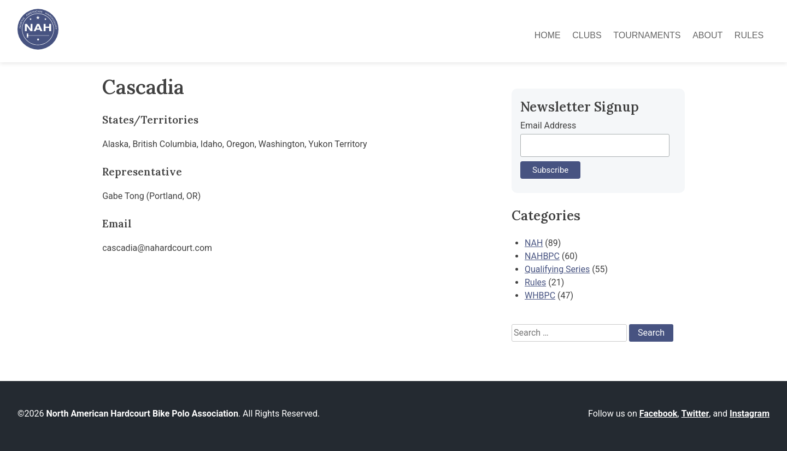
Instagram (750, 413)
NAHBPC (542, 256)
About (707, 35)
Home (548, 35)
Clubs (586, 35)
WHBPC (540, 295)
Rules (749, 35)
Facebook (658, 413)
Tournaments (646, 35)
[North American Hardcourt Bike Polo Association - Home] (37, 47)
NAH (534, 243)
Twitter (695, 413)
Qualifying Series (557, 269)
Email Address (548, 125)
